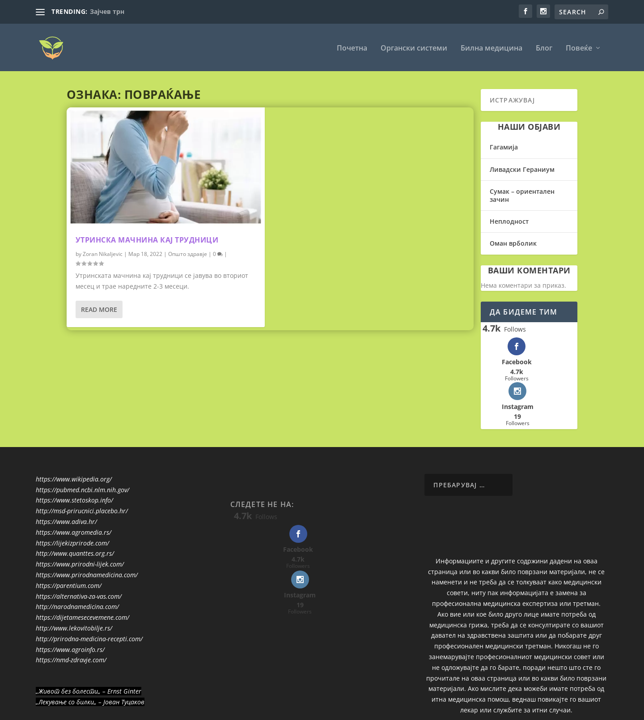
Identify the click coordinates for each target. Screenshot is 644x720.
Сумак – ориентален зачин (522, 195)
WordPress (180, 710)
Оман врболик (513, 243)
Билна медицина (491, 47)
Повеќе (579, 47)
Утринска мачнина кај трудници (147, 239)
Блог (544, 47)
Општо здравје (187, 253)
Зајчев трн (107, 11)
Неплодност (509, 221)
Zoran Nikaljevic (103, 253)
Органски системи (414, 47)
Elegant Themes (98, 710)
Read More (99, 309)
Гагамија (504, 146)
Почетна (352, 47)
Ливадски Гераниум (522, 169)
